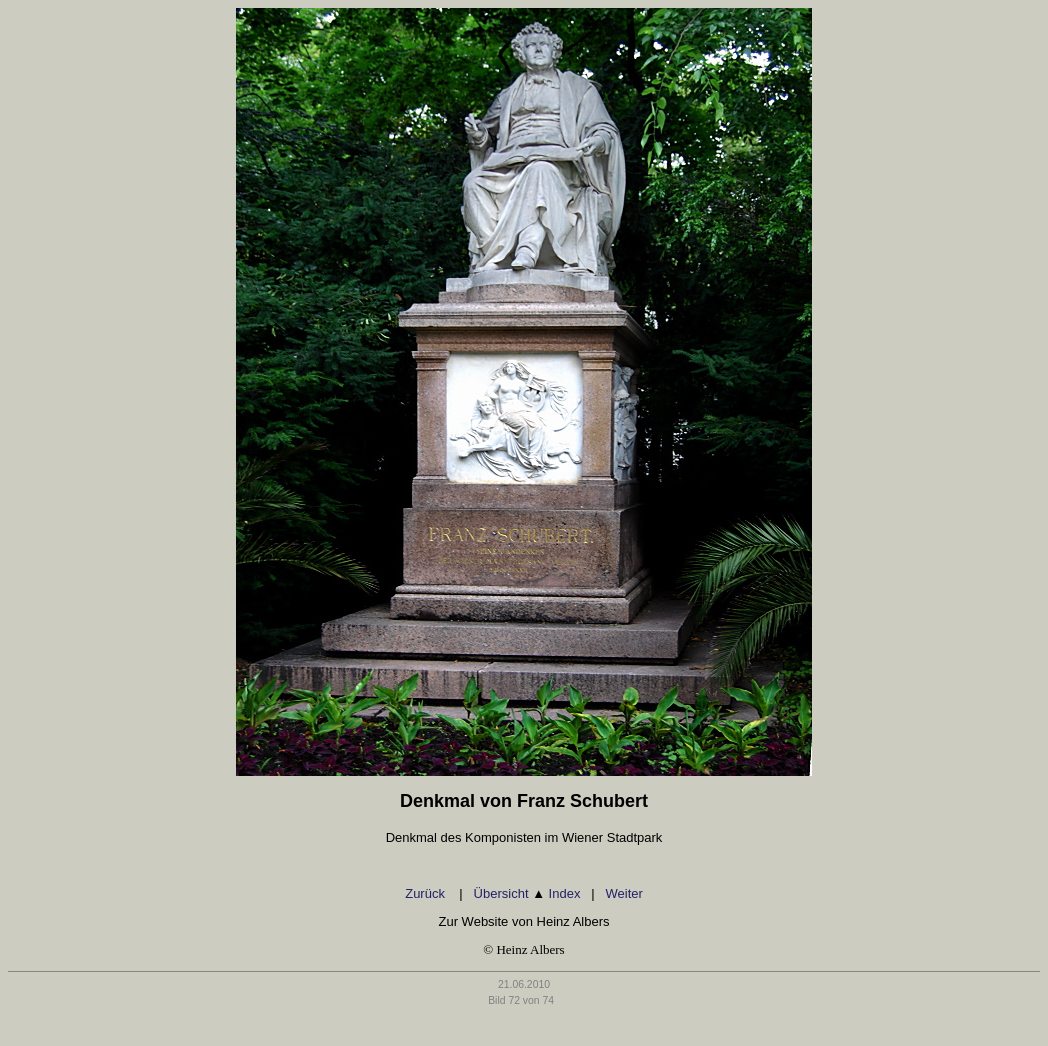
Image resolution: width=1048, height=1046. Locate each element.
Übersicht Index (527, 893)
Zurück (426, 893)
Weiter (623, 893)
